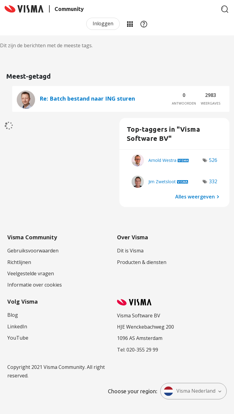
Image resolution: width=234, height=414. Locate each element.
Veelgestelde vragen (30, 273)
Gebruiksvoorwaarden (32, 250)
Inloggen (103, 23)
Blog (12, 315)
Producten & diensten (141, 262)
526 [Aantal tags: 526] (213, 160)
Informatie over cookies (34, 284)
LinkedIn (17, 326)
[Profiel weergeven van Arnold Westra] (162, 160)
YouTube (17, 337)
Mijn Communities (130, 24)
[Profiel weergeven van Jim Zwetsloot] (162, 181)
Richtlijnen (19, 262)
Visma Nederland (189, 391)
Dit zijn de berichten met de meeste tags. (46, 45)
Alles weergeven (195, 196)
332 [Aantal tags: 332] (213, 181)
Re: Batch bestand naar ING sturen (87, 98)
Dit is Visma (130, 250)
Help (144, 24)
